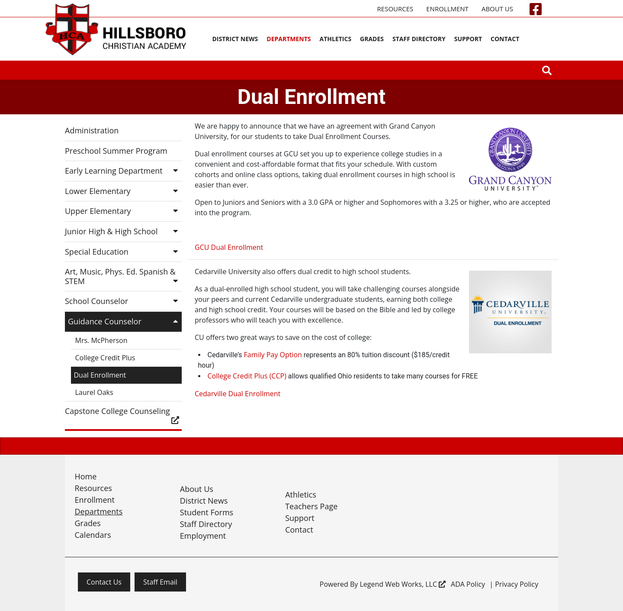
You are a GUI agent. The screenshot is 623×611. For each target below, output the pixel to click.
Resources (395, 8)
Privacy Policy (516, 584)
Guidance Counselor (125, 321)
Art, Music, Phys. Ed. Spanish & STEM (123, 276)
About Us (497, 8)
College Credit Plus (105, 357)
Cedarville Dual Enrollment (237, 393)
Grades (372, 39)
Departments (289, 39)
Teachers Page (311, 506)
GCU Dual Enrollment (229, 247)
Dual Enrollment (100, 375)
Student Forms (206, 512)
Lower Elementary (123, 191)
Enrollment (447, 8)
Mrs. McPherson (101, 340)
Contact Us (104, 582)
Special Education (123, 251)
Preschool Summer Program (116, 150)
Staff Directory (419, 39)
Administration (92, 130)
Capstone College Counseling (123, 415)
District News (235, 39)
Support (468, 39)
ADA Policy (468, 584)
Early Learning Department (123, 170)
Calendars (93, 535)
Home (86, 476)
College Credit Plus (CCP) (247, 376)
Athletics (336, 39)
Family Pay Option (273, 354)
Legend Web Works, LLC (403, 584)
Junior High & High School (123, 231)
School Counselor (123, 301)
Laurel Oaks (94, 392)
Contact (505, 39)
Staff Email (160, 582)
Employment (203, 535)
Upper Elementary (123, 211)
